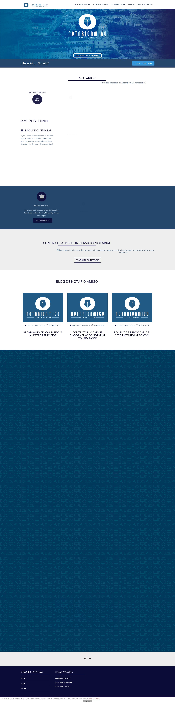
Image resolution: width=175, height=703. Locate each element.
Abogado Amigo (42, 211)
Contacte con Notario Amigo (87, 55)
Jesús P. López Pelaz (36, 325)
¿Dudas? (131, 4)
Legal (23, 683)
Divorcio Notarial (118, 4)
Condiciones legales (62, 678)
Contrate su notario (87, 260)
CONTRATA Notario (143, 63)
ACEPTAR (87, 701)
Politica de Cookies (62, 686)
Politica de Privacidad (63, 682)
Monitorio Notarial (100, 4)
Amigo (23, 678)
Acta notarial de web (82, 4)
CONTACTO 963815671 (145, 4)
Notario (23, 688)
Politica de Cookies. (94, 698)
